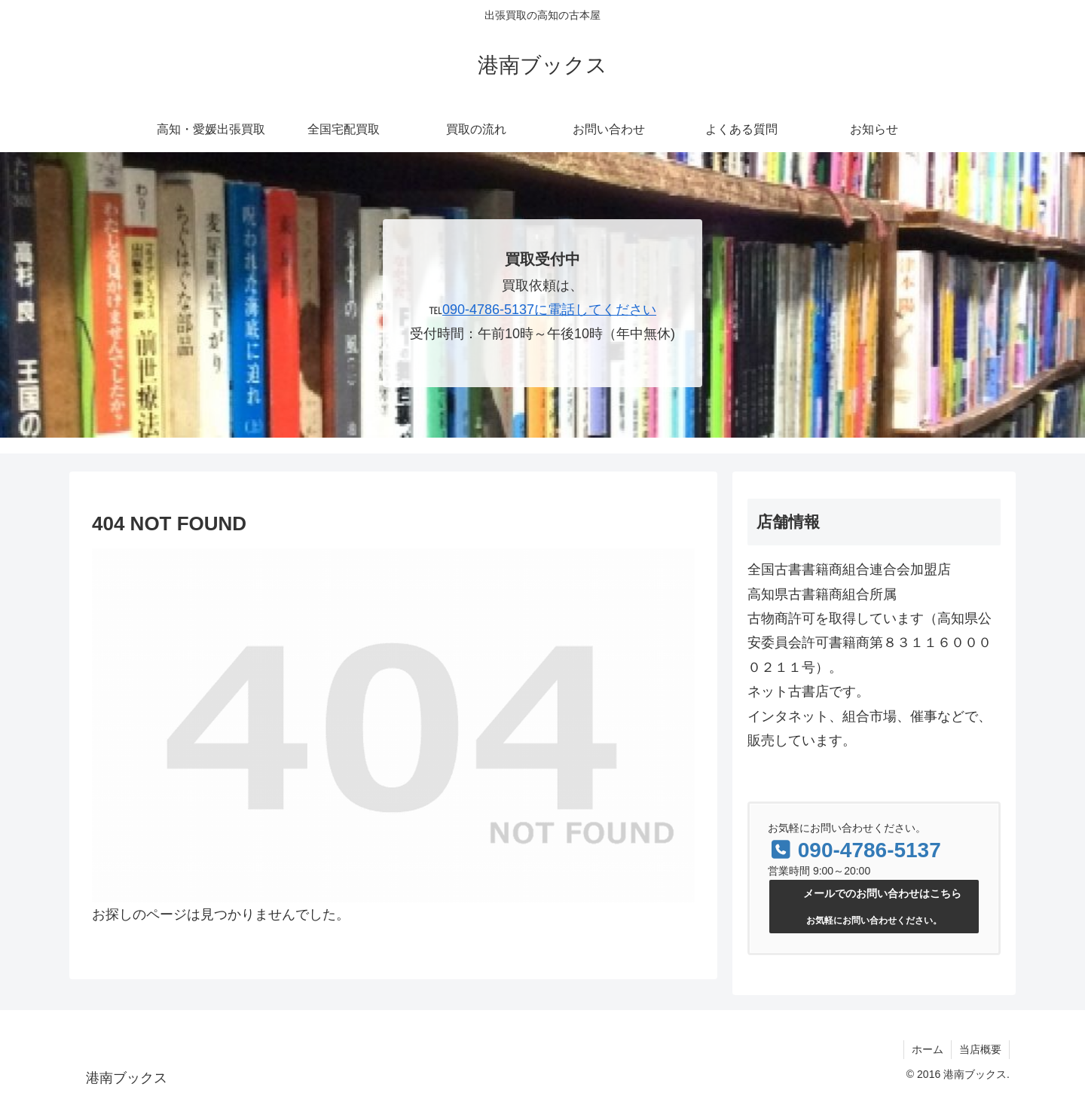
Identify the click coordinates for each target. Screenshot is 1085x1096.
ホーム (927, 1049)
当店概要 (980, 1049)
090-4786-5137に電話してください (549, 309)
